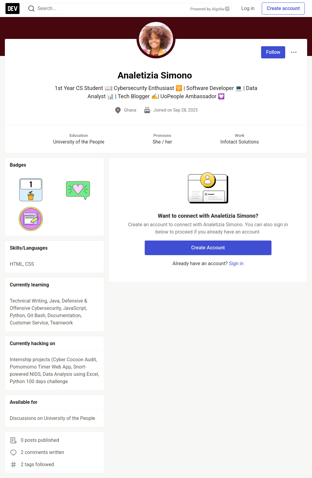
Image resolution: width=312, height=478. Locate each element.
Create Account (208, 248)
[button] (31, 190)
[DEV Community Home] (12, 8)
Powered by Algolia (209, 9)
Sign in (236, 263)
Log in (247, 8)
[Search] (31, 8)
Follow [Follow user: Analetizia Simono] (273, 52)
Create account (283, 8)
